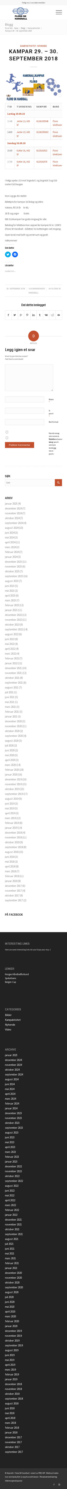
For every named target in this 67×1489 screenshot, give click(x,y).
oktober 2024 (12, 518)
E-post (51, 413)
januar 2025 (11, 503)
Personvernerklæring (48, 1477)
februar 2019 (12, 823)
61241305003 (42, 132)
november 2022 (13, 619)
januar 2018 (11, 881)
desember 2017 (13, 885)
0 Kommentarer (37, 288)
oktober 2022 (12, 624)
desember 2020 (13, 721)
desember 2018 (13, 832)
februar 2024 (12, 552)
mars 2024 (10, 547)
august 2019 (11, 798)
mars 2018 (10, 871)
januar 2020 (11, 774)
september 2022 (14, 629)
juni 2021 (9, 697)
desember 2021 (13, 668)
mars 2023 (10, 600)
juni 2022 (9, 639)
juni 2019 (9, 803)
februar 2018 (12, 876)
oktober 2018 (12, 842)
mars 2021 (10, 706)
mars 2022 (10, 653)
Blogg (9, 25)
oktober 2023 (12, 571)
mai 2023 (9, 590)
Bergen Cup (10, 982)
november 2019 (13, 784)
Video (8, 1029)
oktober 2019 (12, 789)
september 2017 (14, 900)
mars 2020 (10, 765)
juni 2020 (9, 750)
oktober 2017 (12, 895)
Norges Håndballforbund (17, 974)
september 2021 (14, 682)
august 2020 (11, 740)
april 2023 (10, 595)
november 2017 (13, 890)
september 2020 (14, 736)
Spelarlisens (10, 978)
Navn (51, 401)
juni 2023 (9, 586)
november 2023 (13, 566)
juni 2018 (9, 856)
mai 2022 (9, 644)
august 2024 (11, 527)
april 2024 (10, 542)
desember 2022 (13, 615)
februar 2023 (12, 605)
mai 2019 (9, 808)
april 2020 (10, 760)
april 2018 (10, 866)
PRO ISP (41, 1473)
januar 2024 (11, 557)
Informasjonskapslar (13, 1481)
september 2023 (14, 576)
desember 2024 (13, 508)
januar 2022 (11, 663)
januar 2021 (11, 716)
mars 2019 (10, 818)
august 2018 (11, 852)
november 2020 (13, 726)
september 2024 (14, 523)
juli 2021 (9, 692)
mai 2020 (9, 755)
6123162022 (41, 150)
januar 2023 (11, 610)
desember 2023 (13, 561)
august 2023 (11, 581)
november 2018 (13, 837)
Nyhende (42, 45)
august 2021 (11, 687)
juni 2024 (9, 532)
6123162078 (41, 161)
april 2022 (10, 648)
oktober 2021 (12, 677)
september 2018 (14, 847)
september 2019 (14, 794)
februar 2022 (12, 658)
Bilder (8, 1015)
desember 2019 (13, 779)
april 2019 (10, 813)
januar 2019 (11, 827)
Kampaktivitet (34, 28)
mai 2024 (9, 537)
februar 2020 (12, 769)
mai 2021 (9, 702)
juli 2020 (9, 745)
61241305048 (42, 121)
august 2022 (11, 634)
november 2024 (13, 513)
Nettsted (53, 422)
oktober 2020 (12, 731)
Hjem (16, 28)
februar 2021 (12, 711)
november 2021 (13, 673)
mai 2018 (9, 861)
